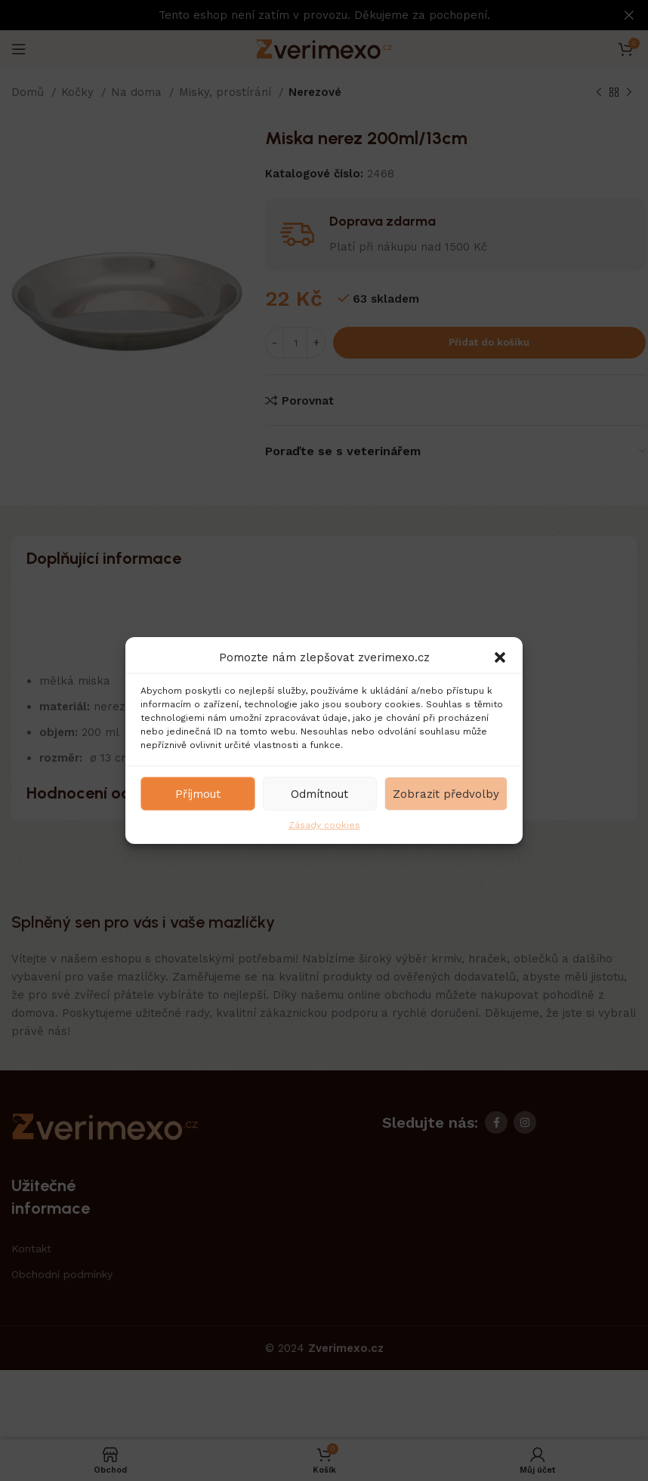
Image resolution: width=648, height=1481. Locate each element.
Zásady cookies (324, 825)
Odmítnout (319, 793)
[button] (500, 657)
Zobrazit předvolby (446, 793)
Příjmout (198, 793)
